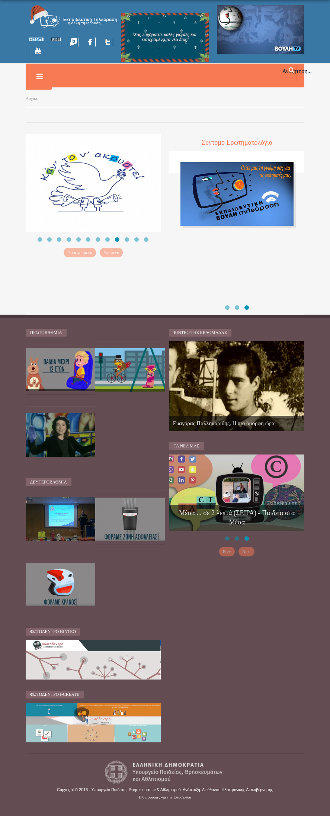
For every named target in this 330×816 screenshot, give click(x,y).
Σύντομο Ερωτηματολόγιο (237, 142)
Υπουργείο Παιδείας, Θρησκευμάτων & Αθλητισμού (136, 789)
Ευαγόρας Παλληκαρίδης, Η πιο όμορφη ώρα (224, 423)
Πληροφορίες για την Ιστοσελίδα (165, 797)
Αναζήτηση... (297, 70)
